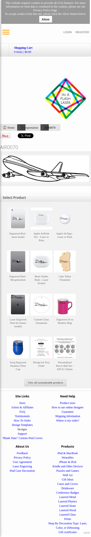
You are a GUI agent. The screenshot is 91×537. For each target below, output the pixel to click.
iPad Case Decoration (22, 470)
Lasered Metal (67, 497)
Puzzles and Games (67, 470)
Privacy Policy (22, 457)
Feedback (22, 453)
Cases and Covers (67, 484)
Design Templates (22, 425)
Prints (67, 519)
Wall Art (68, 475)
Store (22, 403)
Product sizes (67, 403)
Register (82, 32)
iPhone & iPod (67, 462)
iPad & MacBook (68, 453)
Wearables (68, 457)
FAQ (22, 411)
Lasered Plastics (67, 501)
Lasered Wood (67, 510)
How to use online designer (67, 407)
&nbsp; (18, 227)
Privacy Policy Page (45, 10)
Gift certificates (67, 532)
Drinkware (67, 488)
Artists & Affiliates (22, 407)
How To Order (22, 420)
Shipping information (67, 416)
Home (11, 127)
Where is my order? (67, 420)
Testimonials (22, 416)
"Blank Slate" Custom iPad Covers (22, 438)
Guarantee (68, 411)
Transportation (29, 127)
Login (68, 32)
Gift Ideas (68, 479)
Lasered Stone (67, 506)
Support (22, 433)
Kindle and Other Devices (67, 466)
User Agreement (22, 462)
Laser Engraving (22, 466)
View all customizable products (45, 382)
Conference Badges (67, 492)
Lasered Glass (67, 514)
